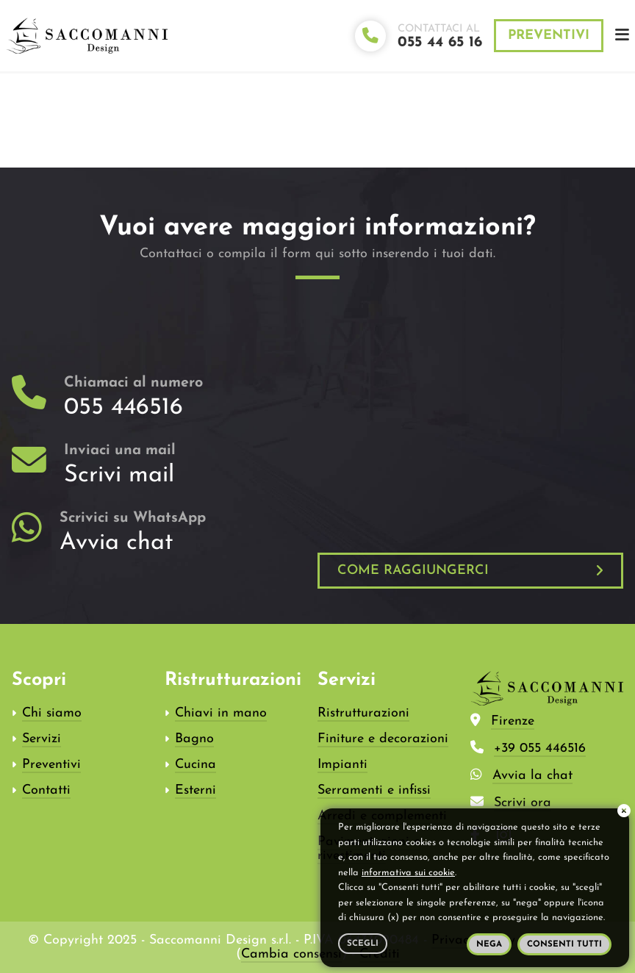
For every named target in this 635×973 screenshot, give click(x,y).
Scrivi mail (119, 475)
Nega (489, 944)
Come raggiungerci (413, 571)
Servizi (41, 739)
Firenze (512, 721)
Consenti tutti (564, 944)
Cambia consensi (291, 954)
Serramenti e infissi (374, 790)
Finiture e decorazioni (383, 739)
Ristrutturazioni (363, 713)
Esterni (195, 790)
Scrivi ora (522, 803)
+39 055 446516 (540, 748)
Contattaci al (440, 37)
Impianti (342, 765)
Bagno (194, 739)
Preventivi (548, 36)
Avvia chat (116, 543)
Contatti (46, 790)
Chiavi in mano (221, 713)
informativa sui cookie (408, 872)
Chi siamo (52, 713)
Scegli (363, 943)
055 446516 (123, 408)
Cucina (195, 765)
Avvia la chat (532, 776)
